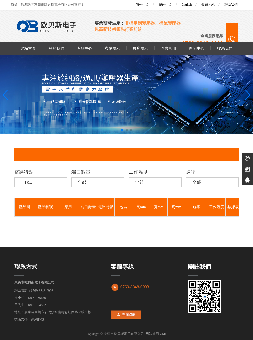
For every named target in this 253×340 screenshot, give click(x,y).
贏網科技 (37, 319)
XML (163, 334)
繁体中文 (165, 4)
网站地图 (152, 334)
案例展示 (112, 48)
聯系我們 (231, 4)
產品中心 (84, 48)
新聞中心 (196, 48)
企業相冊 (168, 48)
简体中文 (142, 4)
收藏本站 (208, 4)
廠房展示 (140, 48)
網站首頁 (28, 48)
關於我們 (56, 48)
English (187, 4)
